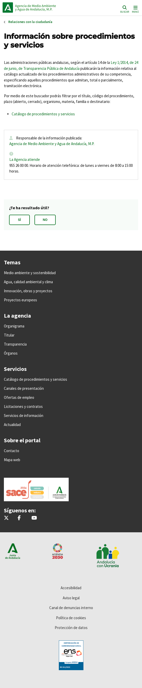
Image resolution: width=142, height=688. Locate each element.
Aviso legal (71, 597)
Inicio (37, 7)
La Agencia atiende (24, 159)
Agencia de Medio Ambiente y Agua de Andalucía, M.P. (51, 143)
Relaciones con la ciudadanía (30, 22)
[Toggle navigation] (134, 8)
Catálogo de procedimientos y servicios (43, 113)
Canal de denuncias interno (71, 607)
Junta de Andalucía (8, 7)
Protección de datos (71, 627)
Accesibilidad (71, 587)
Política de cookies (71, 617)
